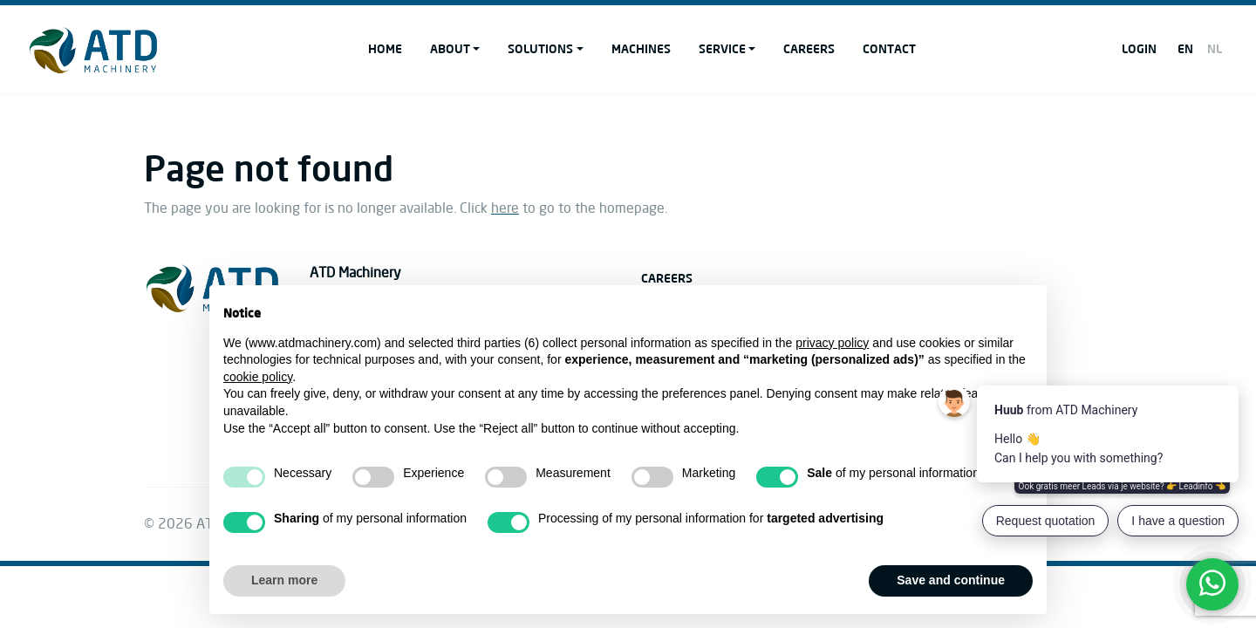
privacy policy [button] (832, 343)
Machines (641, 48)
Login (1139, 48)
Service (722, 48)
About (450, 48)
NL (1214, 48)
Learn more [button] (284, 580)
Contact (889, 48)
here (505, 208)
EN (1185, 48)
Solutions (540, 48)
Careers (809, 48)
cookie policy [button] (257, 377)
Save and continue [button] (951, 580)
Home (385, 48)
